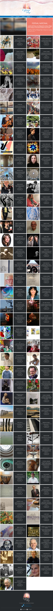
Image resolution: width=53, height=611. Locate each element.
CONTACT (40, 16)
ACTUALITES (17, 16)
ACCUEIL (12, 16)
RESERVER (28, 16)
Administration (29, 609)
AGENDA (23, 16)
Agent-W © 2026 (23, 609)
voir (20, 44)
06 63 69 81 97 (27, 604)
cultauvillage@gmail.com (27, 606)
